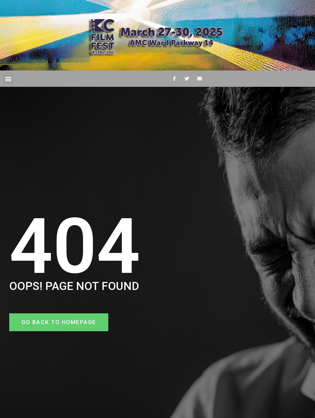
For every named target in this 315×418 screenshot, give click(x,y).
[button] (8, 79)
